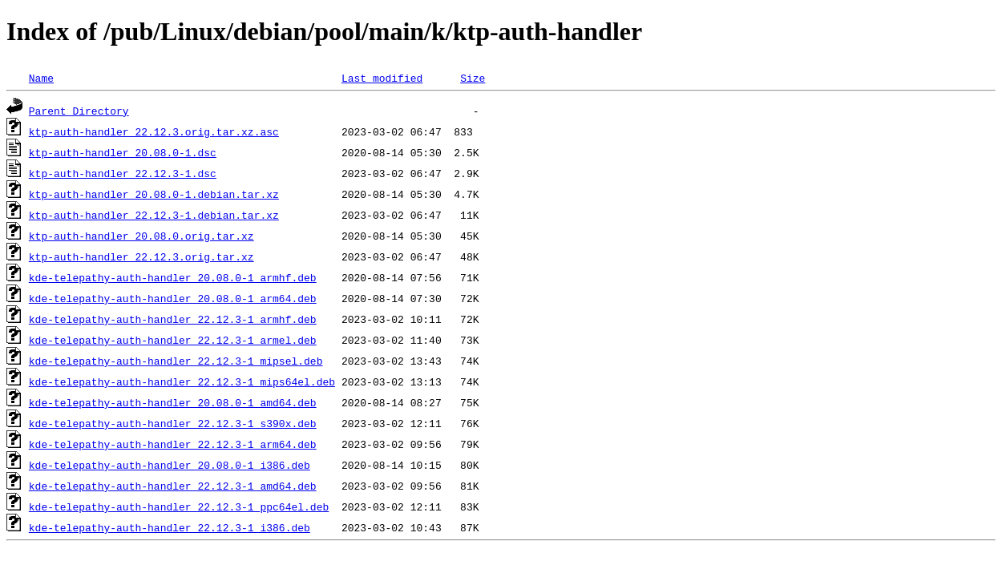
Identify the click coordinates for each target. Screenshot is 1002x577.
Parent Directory (79, 110)
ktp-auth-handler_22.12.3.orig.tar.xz (141, 256)
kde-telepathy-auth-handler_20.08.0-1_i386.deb (169, 465)
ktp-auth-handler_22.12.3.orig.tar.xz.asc (154, 131)
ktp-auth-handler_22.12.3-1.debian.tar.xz (154, 215)
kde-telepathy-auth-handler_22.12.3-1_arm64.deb (173, 444)
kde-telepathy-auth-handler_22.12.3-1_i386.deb (169, 527)
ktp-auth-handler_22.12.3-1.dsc (122, 173)
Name (41, 78)
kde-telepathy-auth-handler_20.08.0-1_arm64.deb (173, 298)
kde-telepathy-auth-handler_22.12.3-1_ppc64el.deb (179, 506)
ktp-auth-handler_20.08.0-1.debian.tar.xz (154, 194)
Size (472, 78)
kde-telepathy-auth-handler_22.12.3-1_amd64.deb (173, 485)
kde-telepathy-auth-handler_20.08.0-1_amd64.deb (173, 402)
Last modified (381, 78)
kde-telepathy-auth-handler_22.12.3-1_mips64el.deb (182, 381)
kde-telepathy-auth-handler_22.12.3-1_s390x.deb (173, 423)
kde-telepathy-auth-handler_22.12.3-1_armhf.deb (173, 319)
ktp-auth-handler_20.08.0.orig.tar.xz (141, 235)
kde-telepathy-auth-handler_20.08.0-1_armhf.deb (173, 277)
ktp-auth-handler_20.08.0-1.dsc (122, 152)
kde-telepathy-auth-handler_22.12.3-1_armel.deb (173, 340)
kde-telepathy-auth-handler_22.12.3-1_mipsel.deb (176, 360)
